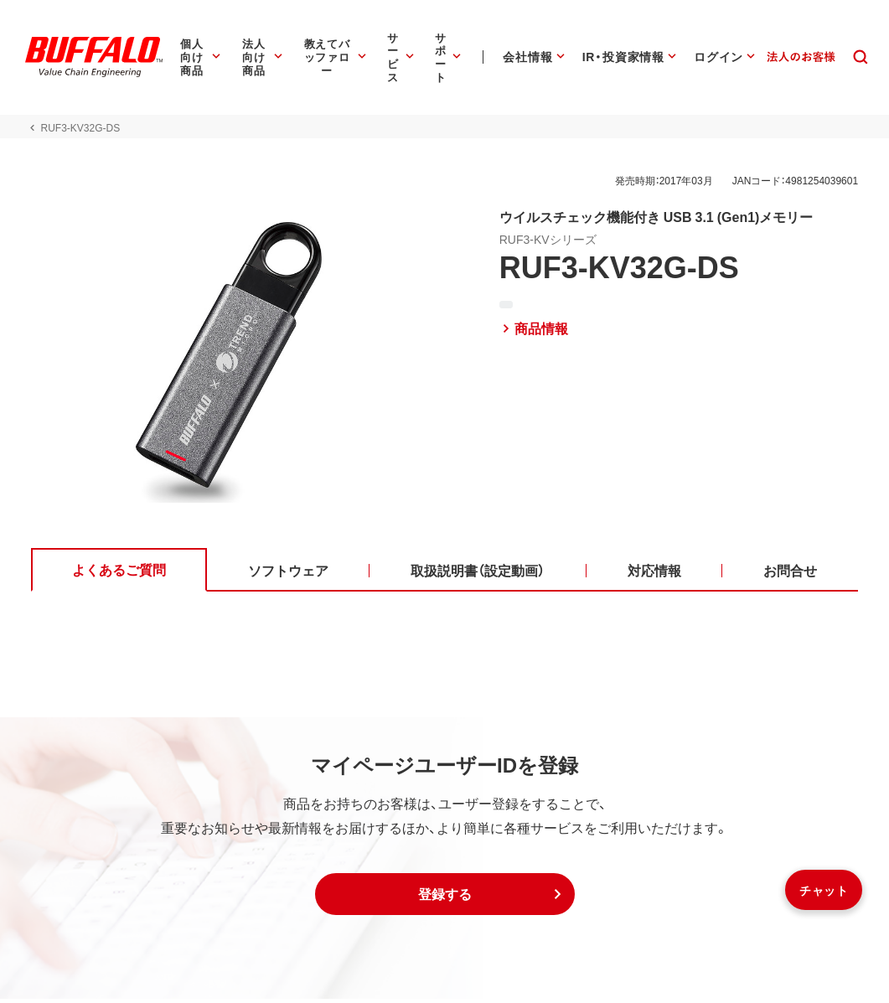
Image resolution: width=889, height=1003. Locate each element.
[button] (445, 898)
